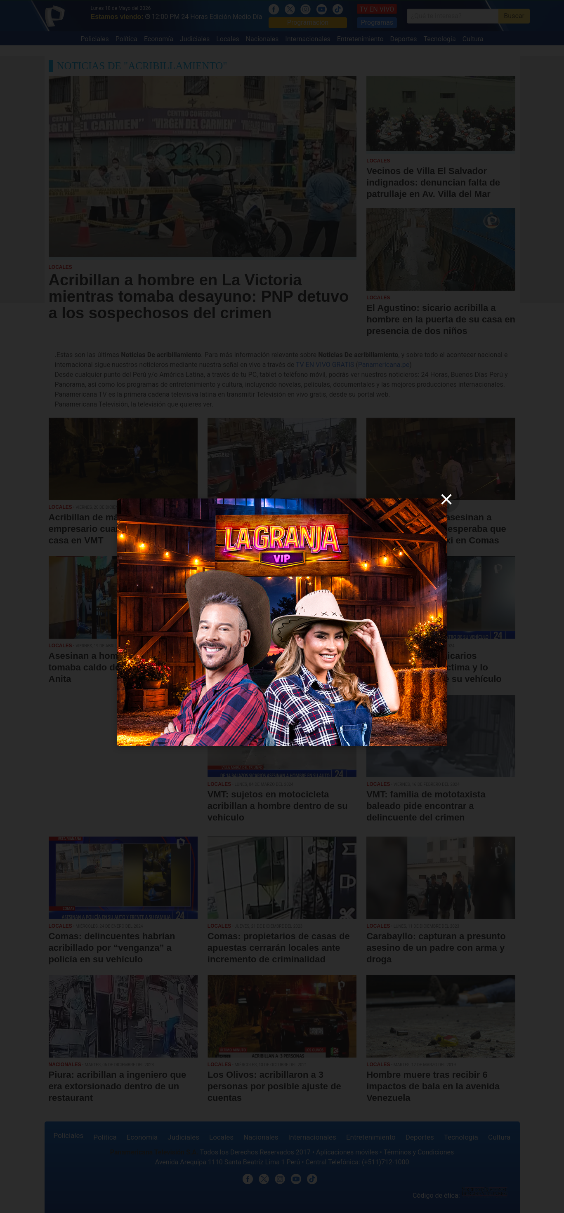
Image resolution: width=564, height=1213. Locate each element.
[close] (446, 499)
